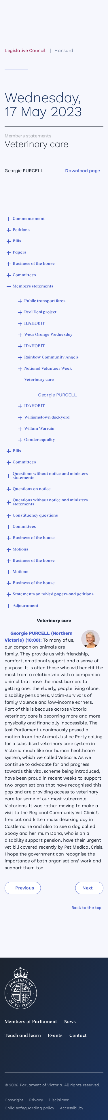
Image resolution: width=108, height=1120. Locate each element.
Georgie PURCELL (57, 395)
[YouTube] (8, 1061)
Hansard (63, 50)
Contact (78, 1036)
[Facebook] (100, 1053)
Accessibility (71, 1108)
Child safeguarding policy (29, 1108)
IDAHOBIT (34, 323)
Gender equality (39, 440)
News (70, 1022)
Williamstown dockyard (46, 417)
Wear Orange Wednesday (48, 335)
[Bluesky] (38, 1061)
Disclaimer (59, 1100)
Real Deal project (40, 312)
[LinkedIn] (38, 1053)
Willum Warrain (39, 429)
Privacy (36, 1100)
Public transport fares (44, 301)
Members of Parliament (31, 1022)
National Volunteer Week (48, 369)
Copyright (14, 1100)
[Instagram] (69, 1053)
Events (55, 1036)
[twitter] (8, 1053)
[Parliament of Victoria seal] (21, 988)
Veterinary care (39, 380)
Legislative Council (25, 50)
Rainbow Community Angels (51, 357)
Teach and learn (23, 1036)
